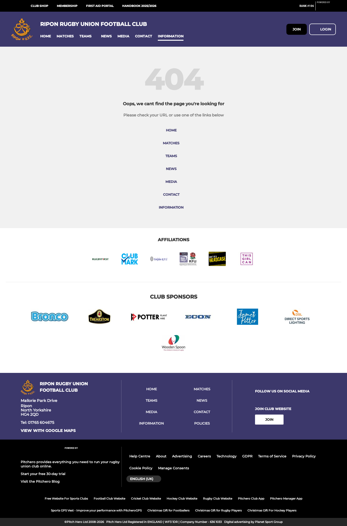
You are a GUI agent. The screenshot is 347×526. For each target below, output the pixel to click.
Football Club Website (109, 498)
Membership (67, 6)
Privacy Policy (304, 456)
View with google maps (48, 430)
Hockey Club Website (182, 498)
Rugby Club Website (217, 498)
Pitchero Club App (251, 498)
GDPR (247, 456)
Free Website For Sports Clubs (66, 498)
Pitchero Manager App (286, 498)
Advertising (182, 456)
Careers (204, 456)
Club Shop (39, 6)
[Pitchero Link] (326, 8)
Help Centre (139, 456)
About (161, 456)
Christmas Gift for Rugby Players (218, 510)
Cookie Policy (140, 468)
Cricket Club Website (146, 498)
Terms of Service (272, 456)
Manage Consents (173, 468)
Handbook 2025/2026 (139, 6)
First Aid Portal (100, 6)
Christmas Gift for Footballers (168, 510)
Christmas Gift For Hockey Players (271, 510)
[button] (45, 36)
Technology (226, 456)
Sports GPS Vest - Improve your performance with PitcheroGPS (96, 510)
